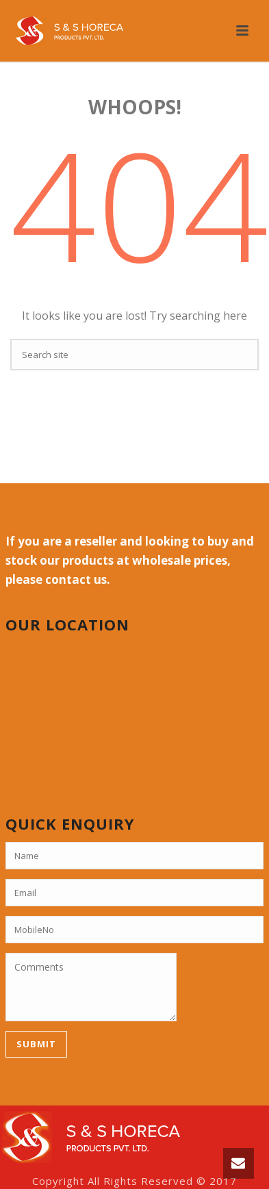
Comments (91, 987)
